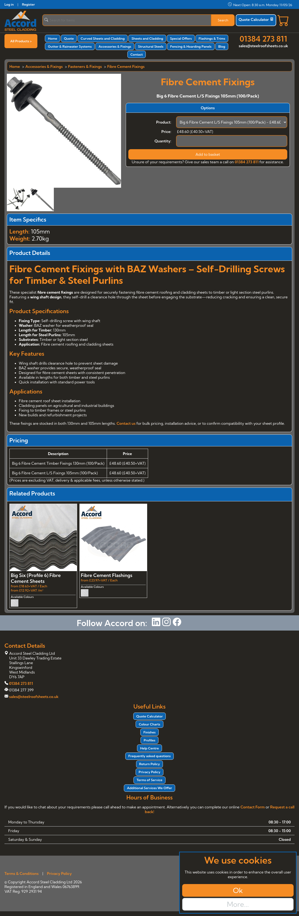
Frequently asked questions (149, 756)
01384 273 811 (263, 38)
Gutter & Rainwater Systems (70, 46)
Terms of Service (149, 780)
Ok (238, 890)
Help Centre (149, 748)
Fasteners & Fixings (85, 66)
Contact (136, 54)
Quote (69, 38)
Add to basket (207, 154)
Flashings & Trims (212, 38)
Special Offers (181, 38)
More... (238, 904)
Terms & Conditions (21, 873)
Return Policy (149, 764)
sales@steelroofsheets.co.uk (263, 45)
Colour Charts (149, 724)
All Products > (21, 41)
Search (223, 20)
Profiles (149, 740)
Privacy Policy (149, 772)
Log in (9, 4)
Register (28, 4)
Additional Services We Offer (149, 788)
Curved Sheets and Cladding (103, 38)
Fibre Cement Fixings (126, 66)
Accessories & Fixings (114, 46)
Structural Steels (150, 46)
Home (52, 38)
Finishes (149, 732)
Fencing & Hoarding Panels (190, 46)
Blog (221, 46)
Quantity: (162, 141)
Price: (166, 131)
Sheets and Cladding (147, 38)
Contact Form (252, 807)
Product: (163, 122)
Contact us (126, 423)
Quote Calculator (256, 19)
